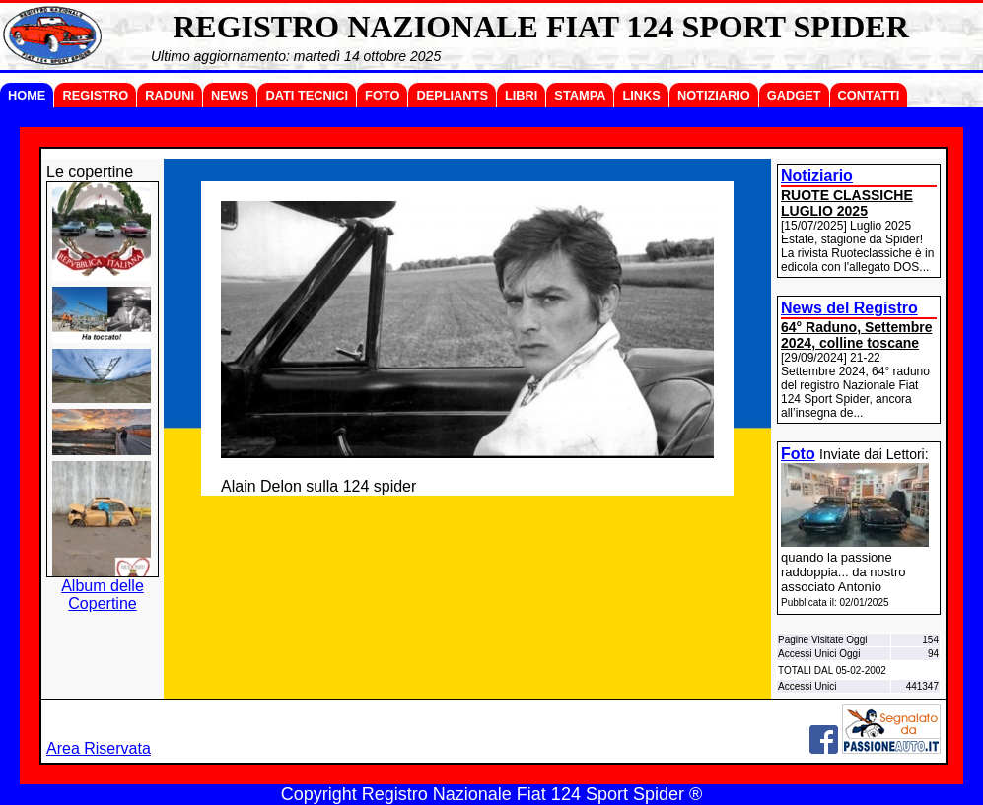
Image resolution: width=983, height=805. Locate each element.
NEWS (229, 95)
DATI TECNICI (306, 95)
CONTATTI (869, 95)
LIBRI (521, 95)
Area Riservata (98, 748)
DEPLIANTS (452, 95)
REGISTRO (95, 95)
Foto (798, 453)
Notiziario (817, 176)
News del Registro (849, 308)
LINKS (641, 95)
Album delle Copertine (102, 594)
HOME (26, 95)
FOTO (382, 95)
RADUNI (169, 95)
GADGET (794, 95)
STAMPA (579, 95)
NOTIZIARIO (713, 95)
